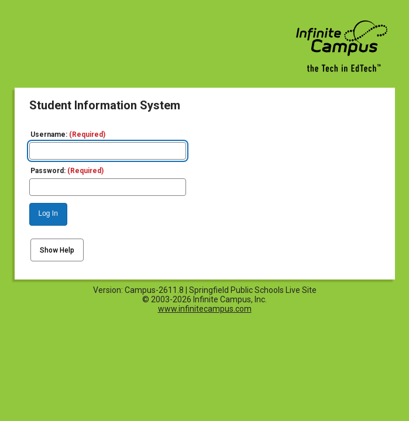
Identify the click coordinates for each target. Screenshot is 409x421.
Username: (67, 134)
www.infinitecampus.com (205, 308)
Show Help (57, 250)
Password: (67, 171)
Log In (48, 213)
